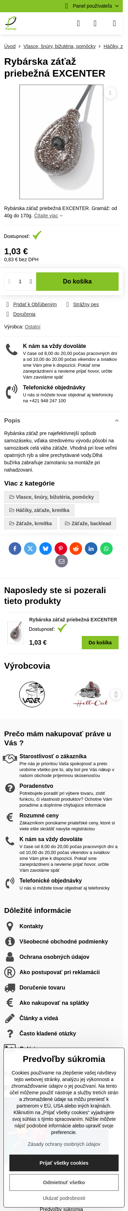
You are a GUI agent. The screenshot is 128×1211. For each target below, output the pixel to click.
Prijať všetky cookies (64, 1163)
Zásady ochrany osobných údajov (64, 1144)
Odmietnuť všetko (64, 1182)
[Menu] (114, 23)
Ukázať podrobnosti (64, 1198)
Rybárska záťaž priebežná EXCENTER (73, 619)
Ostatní (32, 326)
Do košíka (77, 281)
